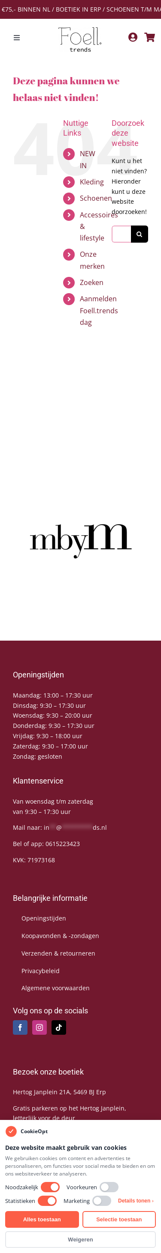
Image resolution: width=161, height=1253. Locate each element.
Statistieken (31, 1201)
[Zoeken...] (121, 234)
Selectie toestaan (119, 1219)
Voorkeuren (92, 1187)
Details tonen (136, 1201)
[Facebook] (20, 1027)
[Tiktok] (59, 1027)
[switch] (50, 1187)
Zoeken (91, 282)
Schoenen (96, 198)
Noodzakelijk (32, 1187)
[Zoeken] (139, 234)
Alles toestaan (42, 1219)
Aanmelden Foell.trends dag (99, 310)
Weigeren (80, 1239)
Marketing (87, 1201)
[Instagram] (39, 1027)
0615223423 (63, 844)
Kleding (92, 182)
